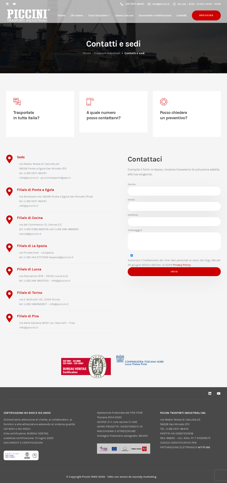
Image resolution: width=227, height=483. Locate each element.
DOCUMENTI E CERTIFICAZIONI (23, 442)
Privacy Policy (181, 265)
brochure (206, 15)
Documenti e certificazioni (155, 15)
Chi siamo (76, 15)
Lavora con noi (124, 15)
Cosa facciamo (97, 15)
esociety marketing (144, 476)
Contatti (182, 15)
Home (61, 15)
